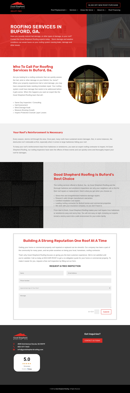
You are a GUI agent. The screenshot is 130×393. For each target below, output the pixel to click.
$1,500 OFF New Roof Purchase (103, 5)
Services (73, 10)
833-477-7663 (23, 347)
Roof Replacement (58, 10)
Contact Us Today (92, 340)
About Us (100, 10)
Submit (106, 312)
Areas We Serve (86, 10)
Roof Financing (114, 10)
